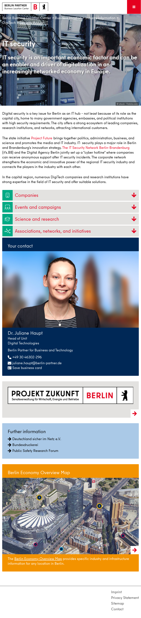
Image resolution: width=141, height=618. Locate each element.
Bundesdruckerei (23, 445)
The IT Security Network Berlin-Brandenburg (95, 147)
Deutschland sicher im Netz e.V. (34, 439)
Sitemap (117, 603)
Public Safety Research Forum (33, 450)
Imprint (116, 592)
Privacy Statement (125, 597)
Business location (68, 18)
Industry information (100, 18)
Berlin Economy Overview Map (38, 558)
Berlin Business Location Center (26, 18)
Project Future (41, 138)
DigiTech (9, 22)
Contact (117, 609)
